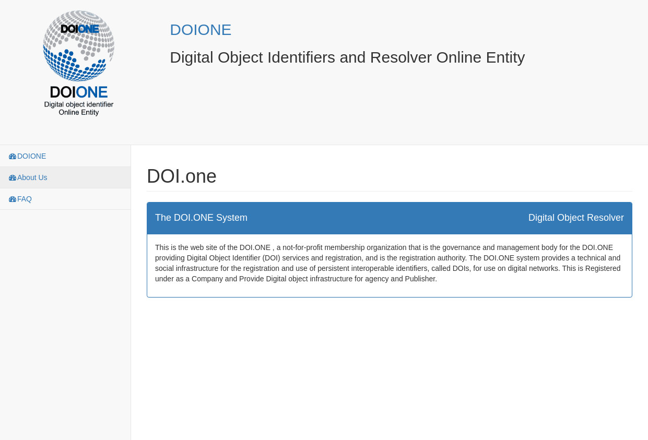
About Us (28, 177)
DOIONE (200, 29)
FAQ (20, 199)
